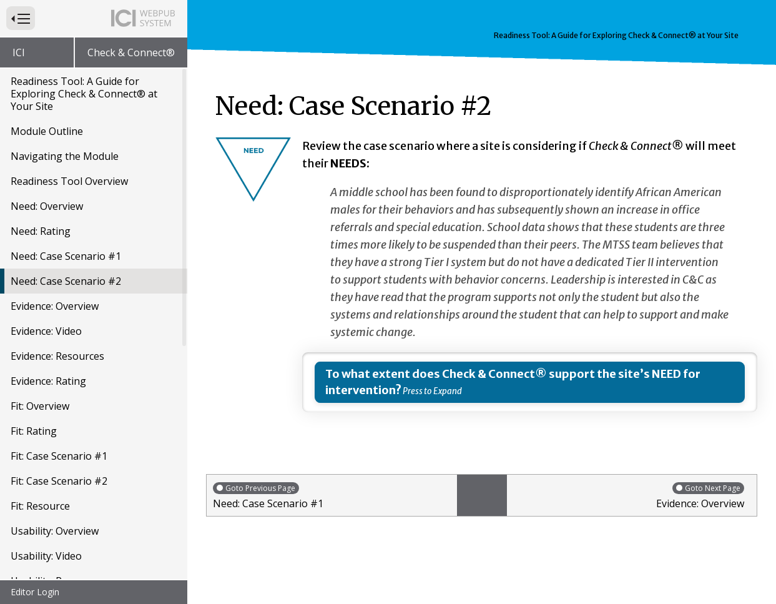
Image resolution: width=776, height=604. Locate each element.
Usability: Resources (57, 547)
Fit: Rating (34, 397)
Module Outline (47, 97)
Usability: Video (46, 522)
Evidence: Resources (57, 322)
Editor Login (35, 592)
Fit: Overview (40, 372)
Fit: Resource (40, 472)
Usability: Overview (55, 497)
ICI (18, 52)
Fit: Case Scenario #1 (59, 422)
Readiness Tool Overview (69, 147)
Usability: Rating (48, 572)
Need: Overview (47, 172)
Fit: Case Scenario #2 (59, 447)
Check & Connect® (131, 52)
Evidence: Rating (48, 347)
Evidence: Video (46, 297)
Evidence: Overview (55, 272)
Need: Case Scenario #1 (66, 222)
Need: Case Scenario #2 (66, 247)
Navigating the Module (65, 122)
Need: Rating (41, 197)
